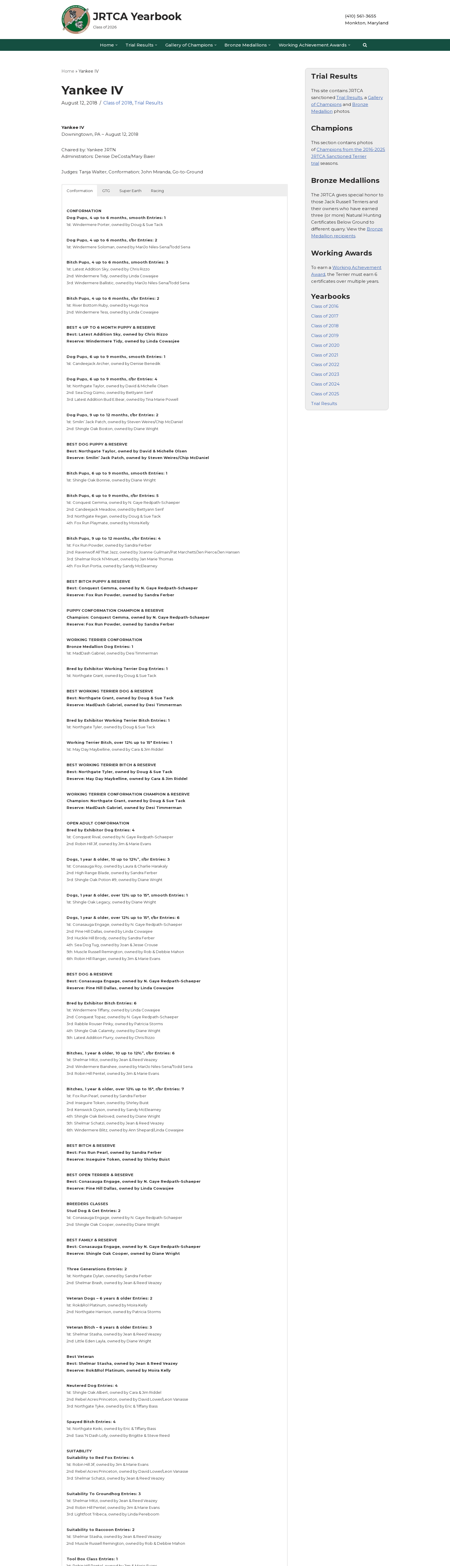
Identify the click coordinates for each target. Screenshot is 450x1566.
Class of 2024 (325, 373)
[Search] (365, 45)
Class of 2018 (117, 102)
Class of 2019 (325, 326)
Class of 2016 (324, 298)
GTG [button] (106, 187)
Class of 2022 (325, 354)
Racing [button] (157, 187)
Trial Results (148, 102)
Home (67, 71)
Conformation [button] (80, 187)
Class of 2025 (325, 382)
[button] (116, 45)
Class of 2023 (325, 364)
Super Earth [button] (130, 187)
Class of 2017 (324, 308)
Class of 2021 (324, 345)
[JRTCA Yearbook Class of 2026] (121, 19)
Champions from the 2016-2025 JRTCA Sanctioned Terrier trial (348, 154)
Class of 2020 (325, 336)
